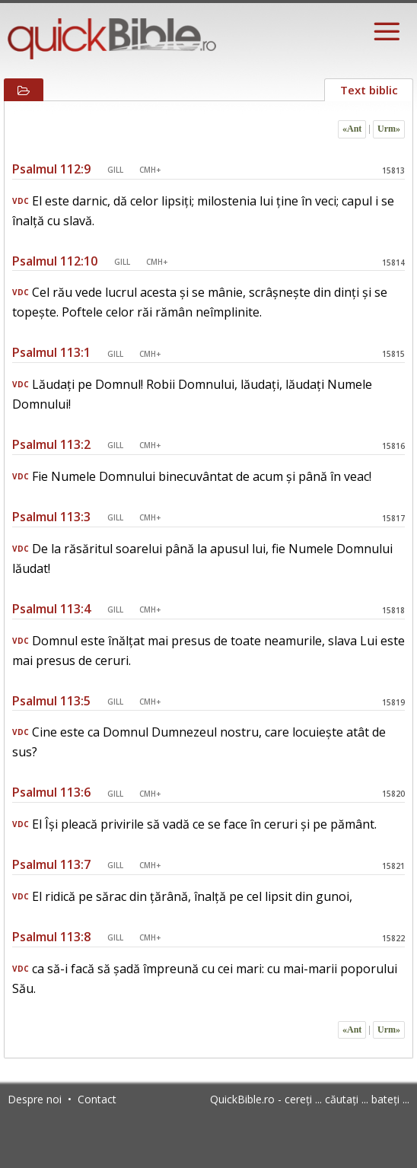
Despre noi (35, 1099)
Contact (97, 1099)
